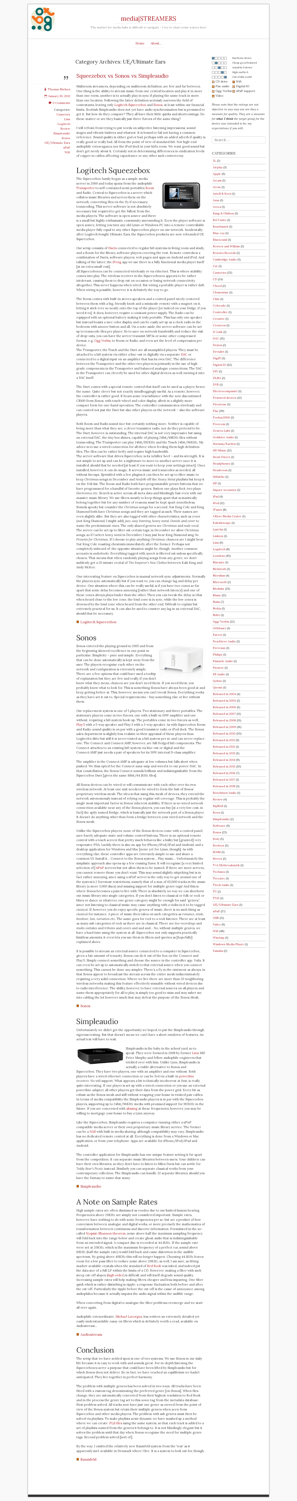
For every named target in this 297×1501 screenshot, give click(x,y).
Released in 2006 (224, 707)
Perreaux (219, 648)
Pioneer (218, 668)
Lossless (219, 556)
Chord (217, 286)
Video (217, 924)
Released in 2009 (224, 727)
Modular (218, 589)
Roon (216, 812)
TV (215, 891)
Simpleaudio (61, 133)
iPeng (117, 262)
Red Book (154, 1266)
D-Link (218, 332)
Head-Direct (221, 457)
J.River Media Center (227, 516)
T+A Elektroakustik (226, 865)
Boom (149, 188)
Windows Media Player (228, 944)
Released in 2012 (224, 747)
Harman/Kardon (224, 444)
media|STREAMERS (148, 18)
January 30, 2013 (57, 96)
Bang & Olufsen (223, 213)
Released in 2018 (224, 786)
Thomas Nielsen (57, 89)
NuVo (216, 615)
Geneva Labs (221, 431)
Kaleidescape (222, 523)
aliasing (131, 1108)
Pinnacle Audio (223, 661)
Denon (217, 345)
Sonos (66, 138)
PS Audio (219, 674)
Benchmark (220, 226)
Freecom (219, 424)
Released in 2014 (224, 760)
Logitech (64, 124)
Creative (219, 319)
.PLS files (115, 1423)
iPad (216, 496)
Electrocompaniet (225, 391)
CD (215, 279)
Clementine (221, 292)
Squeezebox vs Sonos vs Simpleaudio (122, 75)
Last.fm (218, 529)
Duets (112, 248)
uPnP (66, 147)
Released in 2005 (224, 700)
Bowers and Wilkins (226, 246)
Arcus (217, 187)
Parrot (217, 635)
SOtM (217, 852)
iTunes (217, 510)
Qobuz (217, 681)
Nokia (217, 608)
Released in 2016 (224, 773)
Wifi (67, 152)
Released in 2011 (224, 740)
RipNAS (218, 806)
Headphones (221, 463)
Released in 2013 (224, 753)
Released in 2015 (224, 766)
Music (217, 595)
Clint (216, 299)
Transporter (85, 188)
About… (156, 43)
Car (215, 266)
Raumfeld (88, 1459)
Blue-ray (219, 233)
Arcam (217, 180)
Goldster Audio (223, 437)
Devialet (218, 351)
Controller (220, 312)
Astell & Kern (222, 193)
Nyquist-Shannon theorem (106, 1233)
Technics (219, 872)
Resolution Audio (224, 793)
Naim (216, 602)
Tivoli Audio (221, 885)
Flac (215, 411)
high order (115, 1275)
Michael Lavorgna (129, 1316)
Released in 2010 (224, 733)
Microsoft (220, 582)
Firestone (219, 404)
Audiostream (91, 1334)
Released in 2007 (224, 714)
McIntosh (219, 569)
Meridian (219, 575)
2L (214, 161)
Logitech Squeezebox (130, 105)
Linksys (218, 536)
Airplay (218, 167)
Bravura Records (224, 253)
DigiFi (217, 358)
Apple (217, 174)
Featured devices (224, 398)
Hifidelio (219, 477)
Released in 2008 (224, 720)
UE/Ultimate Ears (57, 143)
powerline (186, 1076)
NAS (93, 1132)
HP (215, 483)
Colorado (219, 305)
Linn (67, 119)
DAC (184, 354)
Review (65, 128)
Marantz (218, 562)
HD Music (219, 450)
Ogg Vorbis (102, 341)
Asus (216, 200)
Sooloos (218, 845)
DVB (216, 384)
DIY (215, 371)
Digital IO (219, 365)
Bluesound (220, 240)
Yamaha (218, 951)
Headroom (220, 470)
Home (140, 43)
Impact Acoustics (224, 490)
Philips (217, 654)
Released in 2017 (224, 779)
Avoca (217, 207)
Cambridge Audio (225, 259)
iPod (216, 503)
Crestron (219, 325)
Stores (217, 858)
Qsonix (217, 687)
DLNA (217, 378)
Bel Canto (219, 220)
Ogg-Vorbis (221, 621)
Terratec (219, 878)
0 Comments (59, 103)
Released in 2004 (224, 694)
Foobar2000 (221, 417)
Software (219, 826)
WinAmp (218, 937)
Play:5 (80, 725)
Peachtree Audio (224, 641)
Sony (216, 839)
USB (216, 918)
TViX (216, 898)
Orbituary (219, 628)
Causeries (63, 114)
